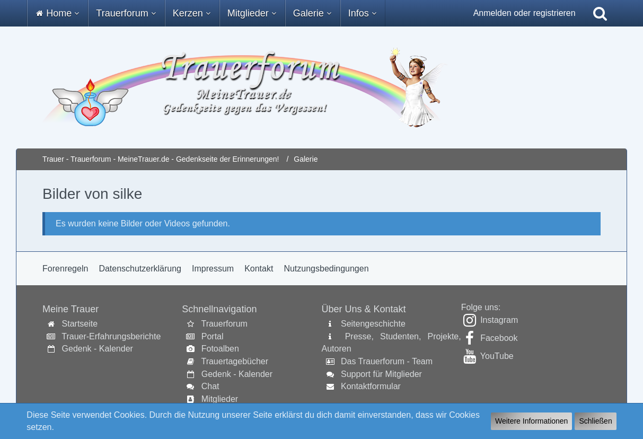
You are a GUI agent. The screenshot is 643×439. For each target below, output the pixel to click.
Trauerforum (224, 323)
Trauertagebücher (234, 361)
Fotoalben (220, 348)
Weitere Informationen (531, 421)
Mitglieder (219, 398)
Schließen (595, 421)
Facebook (498, 338)
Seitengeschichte (373, 323)
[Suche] (600, 13)
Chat (210, 386)
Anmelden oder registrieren (524, 12)
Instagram (499, 319)
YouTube (497, 356)
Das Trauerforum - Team (387, 361)
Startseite (80, 323)
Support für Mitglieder (381, 374)
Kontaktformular (371, 386)
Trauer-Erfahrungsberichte (111, 336)
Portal (212, 336)
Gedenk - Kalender (97, 348)
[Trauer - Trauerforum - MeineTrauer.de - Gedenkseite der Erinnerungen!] (321, 87)
